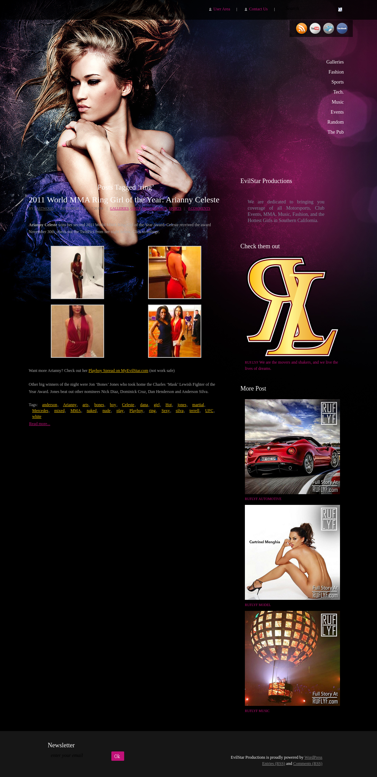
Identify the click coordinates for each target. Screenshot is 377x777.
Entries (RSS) (273, 763)
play (120, 410)
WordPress (313, 757)
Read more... (39, 423)
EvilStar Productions (228, 90)
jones (181, 404)
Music (338, 102)
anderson (49, 404)
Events (337, 112)
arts (85, 404)
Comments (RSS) (307, 763)
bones (99, 404)
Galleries (335, 62)
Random (336, 122)
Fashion (336, 72)
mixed (59, 410)
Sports (337, 82)
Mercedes (40, 410)
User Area (221, 9)
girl (157, 404)
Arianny (69, 404)
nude (106, 410)
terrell (195, 410)
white (37, 416)
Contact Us (258, 9)
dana (144, 404)
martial (198, 404)
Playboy (136, 410)
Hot (168, 404)
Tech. (338, 92)
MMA (76, 410)
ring (152, 410)
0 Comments (199, 208)
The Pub (336, 132)
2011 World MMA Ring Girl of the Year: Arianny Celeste (124, 199)
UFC (209, 410)
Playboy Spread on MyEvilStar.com (118, 370)
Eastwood (44, 208)
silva (180, 410)
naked (92, 410)
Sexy (166, 410)
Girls (135, 208)
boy (113, 404)
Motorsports (154, 208)
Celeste (128, 404)
